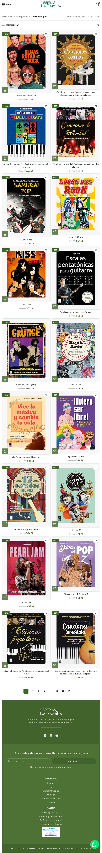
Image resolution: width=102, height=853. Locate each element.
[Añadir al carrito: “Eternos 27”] (55, 524)
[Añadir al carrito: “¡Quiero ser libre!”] (55, 451)
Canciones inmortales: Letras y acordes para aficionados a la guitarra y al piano (75, 672)
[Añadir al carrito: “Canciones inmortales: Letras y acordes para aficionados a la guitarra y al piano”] (55, 665)
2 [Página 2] (32, 691)
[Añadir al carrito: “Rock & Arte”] (55, 379)
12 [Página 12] (63, 691)
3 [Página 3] (38, 691)
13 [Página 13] (69, 691)
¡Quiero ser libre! (75, 456)
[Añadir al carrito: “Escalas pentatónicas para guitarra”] (55, 306)
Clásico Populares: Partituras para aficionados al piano (26, 672)
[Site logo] (51, 4)
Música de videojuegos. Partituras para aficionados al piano (26, 165)
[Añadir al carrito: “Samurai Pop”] (5, 234)
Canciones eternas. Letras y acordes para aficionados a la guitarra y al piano (76, 93)
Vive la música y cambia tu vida (26, 457)
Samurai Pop (26, 239)
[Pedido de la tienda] (97, 25)
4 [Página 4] (44, 691)
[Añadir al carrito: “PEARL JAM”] (5, 597)
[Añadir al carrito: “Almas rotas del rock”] (5, 90)
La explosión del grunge (26, 384)
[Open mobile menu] (7, 4)
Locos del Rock (76, 237)
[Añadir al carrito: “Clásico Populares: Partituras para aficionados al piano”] (5, 665)
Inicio (4, 16)
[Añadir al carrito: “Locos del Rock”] (55, 232)
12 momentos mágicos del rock (26, 529)
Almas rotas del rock (26, 95)
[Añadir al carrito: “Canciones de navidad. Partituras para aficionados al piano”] (55, 158)
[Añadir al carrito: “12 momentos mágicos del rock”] (5, 524)
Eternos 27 (75, 530)
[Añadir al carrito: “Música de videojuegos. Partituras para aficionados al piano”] (5, 158)
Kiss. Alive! (26, 304)
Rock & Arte (76, 384)
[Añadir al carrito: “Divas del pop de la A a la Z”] (55, 588)
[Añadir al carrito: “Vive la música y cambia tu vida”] (5, 451)
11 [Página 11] (57, 691)
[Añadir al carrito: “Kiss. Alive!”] (5, 299)
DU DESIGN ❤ (85, 848)
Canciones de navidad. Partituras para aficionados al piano (76, 165)
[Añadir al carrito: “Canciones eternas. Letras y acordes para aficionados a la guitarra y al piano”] (55, 86)
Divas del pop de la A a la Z (75, 594)
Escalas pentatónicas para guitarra (75, 312)
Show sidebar (12, 25)
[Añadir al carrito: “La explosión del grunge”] (5, 379)
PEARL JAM (26, 602)
